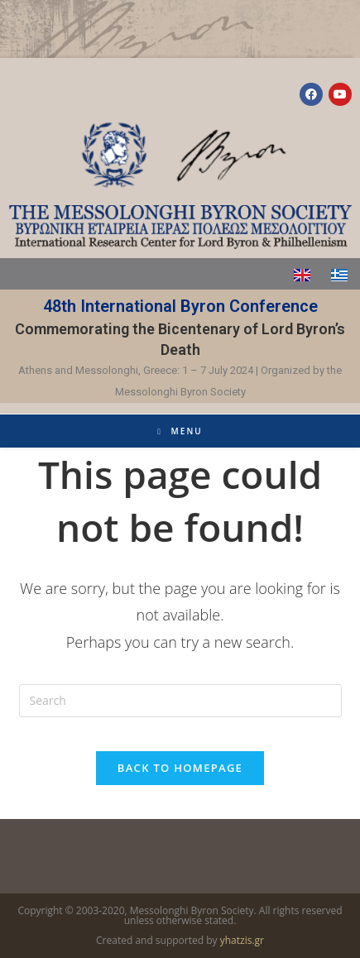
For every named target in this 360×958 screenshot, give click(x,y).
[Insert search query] (180, 700)
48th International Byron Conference (180, 306)
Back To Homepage (180, 767)
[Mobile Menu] (179, 431)
